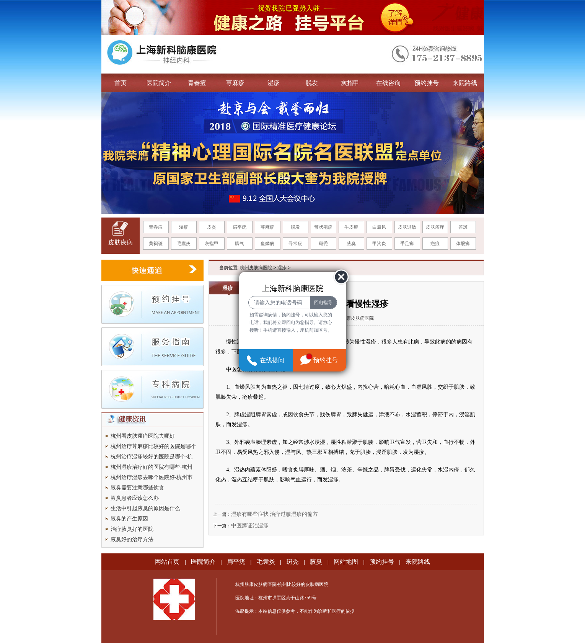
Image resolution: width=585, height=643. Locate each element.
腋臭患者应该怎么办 (135, 498)
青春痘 (197, 83)
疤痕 (435, 243)
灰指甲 (350, 83)
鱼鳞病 (267, 243)
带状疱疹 (323, 227)
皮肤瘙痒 (435, 227)
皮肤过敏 (407, 227)
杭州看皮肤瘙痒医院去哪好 (143, 436)
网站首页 (167, 561)
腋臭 (351, 243)
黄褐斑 (156, 243)
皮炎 (211, 227)
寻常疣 (295, 243)
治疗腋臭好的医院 (132, 529)
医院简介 (159, 83)
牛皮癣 (351, 227)
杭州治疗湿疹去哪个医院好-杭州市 (152, 477)
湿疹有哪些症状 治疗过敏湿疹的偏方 (274, 514)
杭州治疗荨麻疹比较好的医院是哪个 (153, 446)
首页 (120, 83)
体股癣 (463, 243)
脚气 (239, 243)
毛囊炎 (184, 243)
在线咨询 (388, 83)
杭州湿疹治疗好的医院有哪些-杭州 (152, 467)
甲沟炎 (379, 243)
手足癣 (407, 243)
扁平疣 (239, 227)
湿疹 (273, 83)
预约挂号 (426, 83)
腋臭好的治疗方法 (132, 539)
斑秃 (323, 243)
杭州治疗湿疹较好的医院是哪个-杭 (152, 456)
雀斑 (463, 227)
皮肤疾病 (120, 242)
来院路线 (465, 83)
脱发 (312, 83)
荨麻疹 (235, 83)
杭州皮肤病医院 (256, 267)
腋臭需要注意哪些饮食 (137, 487)
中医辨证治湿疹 (250, 525)
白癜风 (379, 227)
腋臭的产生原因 (129, 518)
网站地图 (346, 561)
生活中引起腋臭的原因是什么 (145, 508)
